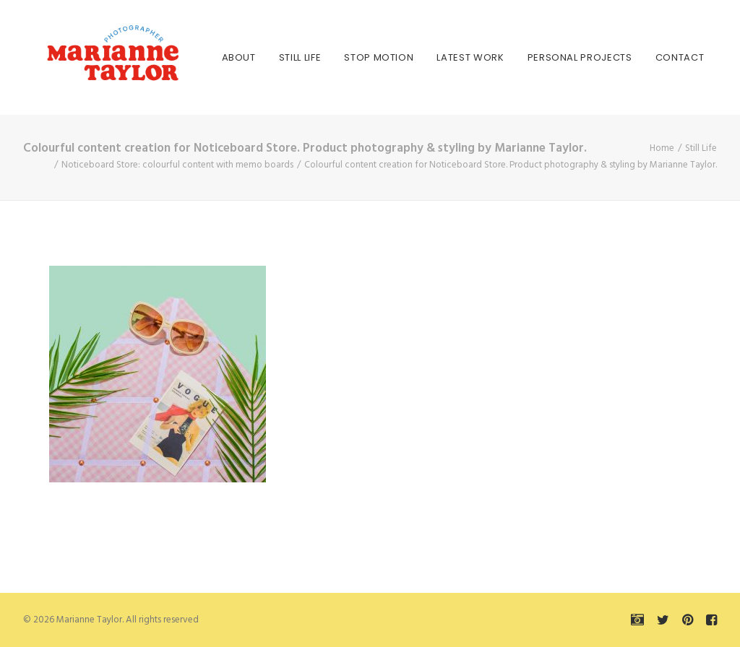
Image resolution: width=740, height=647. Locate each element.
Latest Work (436, 57)
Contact (645, 57)
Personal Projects (545, 57)
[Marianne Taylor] (91, 57)
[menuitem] (204, 57)
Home (662, 148)
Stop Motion (344, 57)
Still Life (265, 57)
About (204, 57)
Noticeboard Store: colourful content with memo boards (177, 165)
